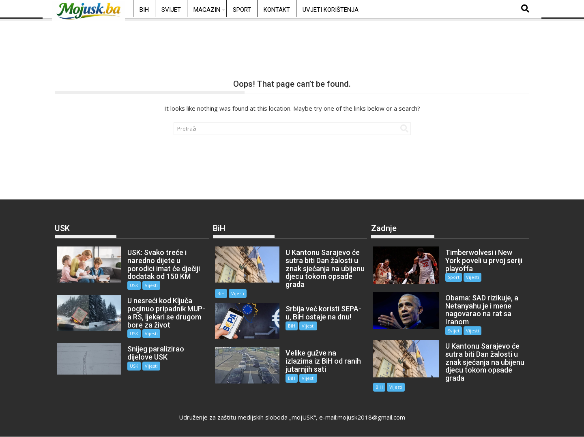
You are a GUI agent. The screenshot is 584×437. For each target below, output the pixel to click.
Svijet (171, 9)
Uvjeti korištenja (331, 9)
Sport (242, 9)
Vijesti (151, 285)
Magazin (206, 9)
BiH (144, 9)
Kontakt (277, 9)
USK (134, 285)
